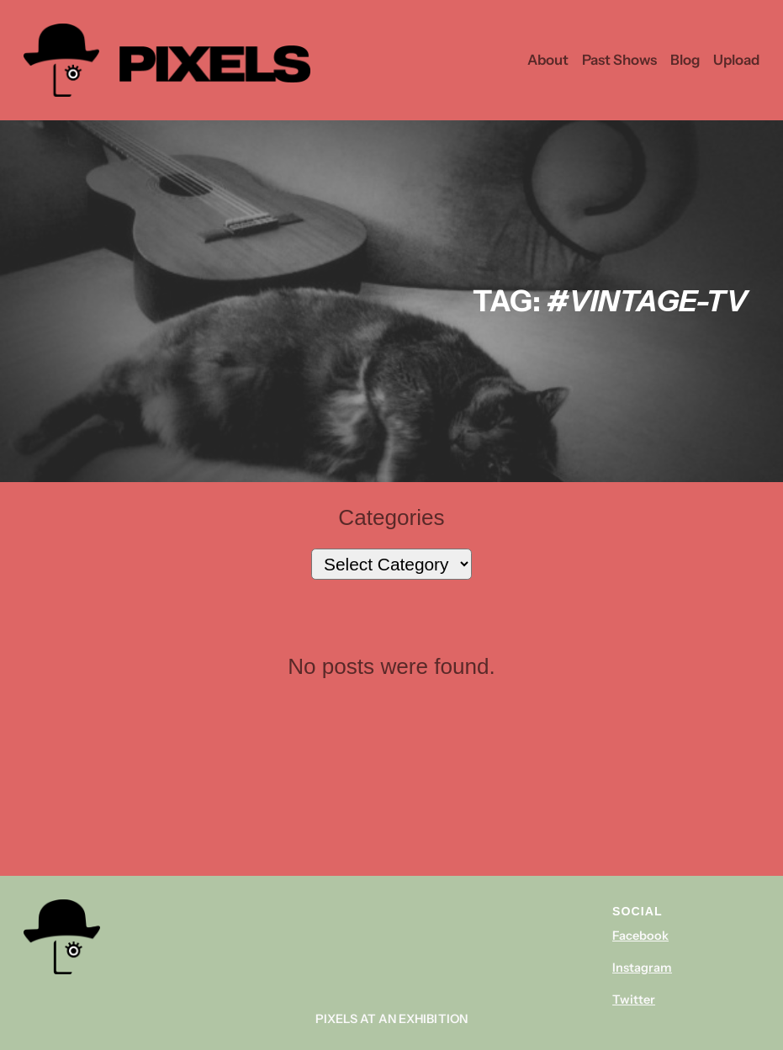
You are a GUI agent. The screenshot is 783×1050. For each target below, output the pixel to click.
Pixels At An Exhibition (391, 1018)
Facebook (640, 935)
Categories (391, 517)
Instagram (642, 967)
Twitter (633, 999)
